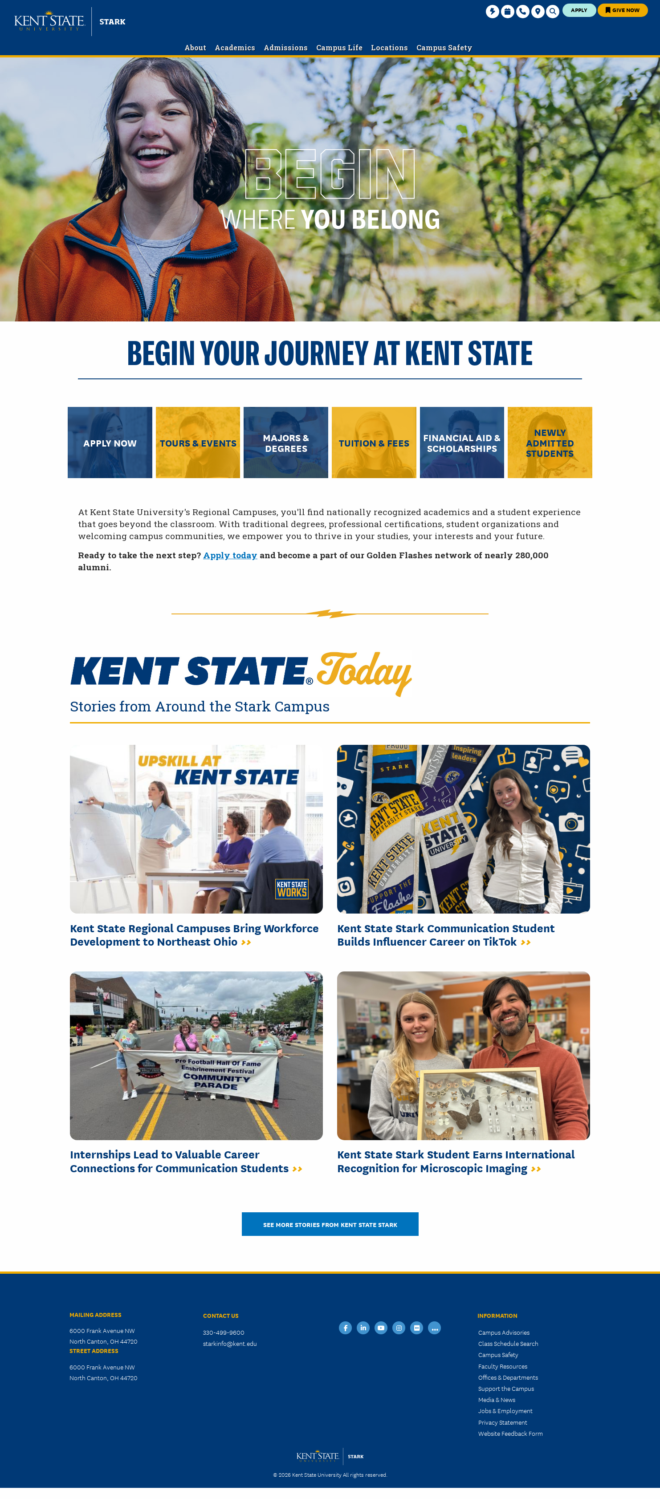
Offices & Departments (508, 1377)
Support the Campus (506, 1388)
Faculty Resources (502, 1366)
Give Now (623, 9)
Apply (579, 9)
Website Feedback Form (510, 1433)
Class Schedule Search (508, 1343)
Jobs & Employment (505, 1410)
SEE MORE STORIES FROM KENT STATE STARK (330, 1224)
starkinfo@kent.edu (230, 1343)
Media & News (496, 1399)
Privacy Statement (502, 1422)
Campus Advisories (504, 1332)
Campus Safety (498, 1354)
